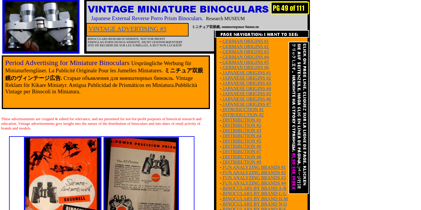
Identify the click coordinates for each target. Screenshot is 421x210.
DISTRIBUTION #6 (241, 146)
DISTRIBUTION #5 (241, 141)
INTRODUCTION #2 (242, 114)
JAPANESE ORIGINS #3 (246, 83)
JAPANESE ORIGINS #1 (246, 72)
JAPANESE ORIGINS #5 (246, 93)
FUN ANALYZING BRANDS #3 (253, 177)
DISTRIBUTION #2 (241, 125)
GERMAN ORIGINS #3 (245, 51)
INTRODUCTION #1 (242, 109)
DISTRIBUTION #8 (241, 156)
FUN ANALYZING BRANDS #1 (253, 167)
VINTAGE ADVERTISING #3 (127, 28)
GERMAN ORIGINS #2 (245, 46)
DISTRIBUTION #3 (241, 130)
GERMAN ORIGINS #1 (245, 41)
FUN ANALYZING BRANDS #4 (253, 183)
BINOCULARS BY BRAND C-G (254, 193)
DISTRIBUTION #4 (241, 135)
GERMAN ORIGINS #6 (245, 67)
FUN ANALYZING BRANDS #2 (253, 172)
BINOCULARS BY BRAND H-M (254, 198)
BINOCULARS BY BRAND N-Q (254, 204)
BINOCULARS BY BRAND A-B (254, 188)
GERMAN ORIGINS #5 (245, 62)
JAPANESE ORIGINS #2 (246, 78)
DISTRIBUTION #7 (241, 151)
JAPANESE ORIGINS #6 (246, 99)
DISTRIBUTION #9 (241, 162)
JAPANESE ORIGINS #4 (246, 88)
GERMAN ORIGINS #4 (245, 57)
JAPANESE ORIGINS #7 (246, 104)
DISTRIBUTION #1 (241, 120)
